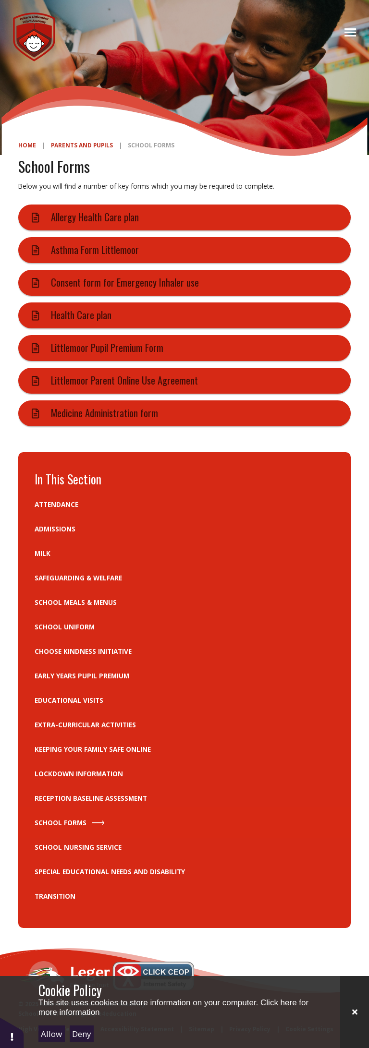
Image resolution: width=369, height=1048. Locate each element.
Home (27, 145)
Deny (81, 1033)
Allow (51, 1033)
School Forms (151, 145)
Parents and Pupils (82, 145)
